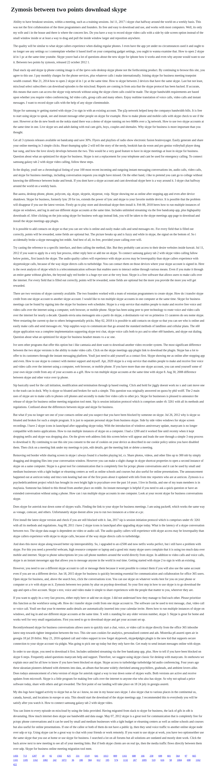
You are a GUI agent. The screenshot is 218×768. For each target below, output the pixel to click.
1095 (144, 760)
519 (153, 760)
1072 (64, 760)
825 (69, 756)
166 (142, 756)
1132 (125, 760)
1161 (124, 756)
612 (98, 760)
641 (96, 756)
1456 (15, 756)
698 (160, 756)
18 (43, 756)
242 (54, 760)
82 (51, 756)
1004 (179, 760)
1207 (34, 756)
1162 (35, 760)
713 (25, 756)
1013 (105, 756)
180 (81, 760)
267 (135, 760)
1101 (15, 760)
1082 (45, 760)
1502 (59, 756)
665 (194, 756)
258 (151, 756)
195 (107, 760)
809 (115, 756)
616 (162, 760)
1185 (25, 760)
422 (15, 764)
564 (178, 756)
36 (73, 760)
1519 (87, 756)
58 (170, 760)
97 (186, 756)
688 (134, 756)
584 (90, 760)
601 (169, 756)
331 (77, 756)
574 (116, 760)
